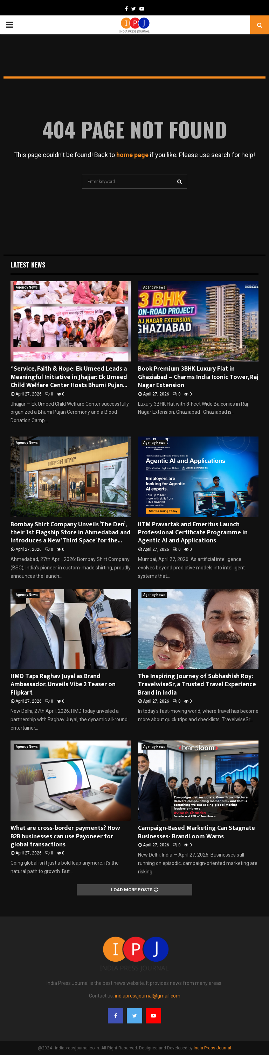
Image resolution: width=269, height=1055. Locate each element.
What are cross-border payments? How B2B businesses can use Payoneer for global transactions (65, 836)
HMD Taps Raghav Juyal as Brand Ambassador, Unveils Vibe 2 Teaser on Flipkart (63, 684)
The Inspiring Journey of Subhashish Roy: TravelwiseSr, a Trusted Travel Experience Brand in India (197, 684)
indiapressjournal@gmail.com (147, 996)
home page (132, 154)
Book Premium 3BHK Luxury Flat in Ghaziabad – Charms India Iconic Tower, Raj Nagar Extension (198, 377)
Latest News (28, 264)
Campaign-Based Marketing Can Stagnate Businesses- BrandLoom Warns (196, 832)
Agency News (27, 287)
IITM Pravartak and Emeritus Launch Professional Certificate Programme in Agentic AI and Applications (193, 532)
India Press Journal (212, 1048)
